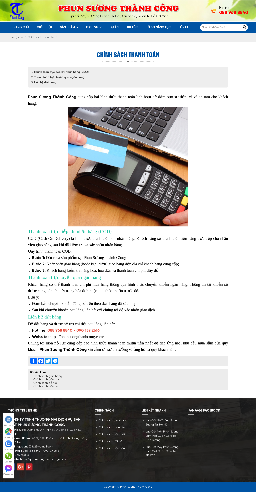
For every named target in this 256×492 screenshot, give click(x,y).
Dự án (114, 27)
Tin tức (132, 27)
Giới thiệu (44, 27)
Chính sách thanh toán (113, 427)
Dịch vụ (94, 27)
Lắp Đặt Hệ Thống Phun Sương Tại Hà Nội (161, 422)
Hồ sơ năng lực (158, 27)
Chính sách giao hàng (47, 376)
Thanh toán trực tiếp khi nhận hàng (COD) (61, 72)
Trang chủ (20, 27)
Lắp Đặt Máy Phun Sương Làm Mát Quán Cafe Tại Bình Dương (162, 436)
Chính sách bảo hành (47, 386)
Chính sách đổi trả (45, 383)
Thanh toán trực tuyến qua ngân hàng (59, 77)
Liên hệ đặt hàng (45, 82)
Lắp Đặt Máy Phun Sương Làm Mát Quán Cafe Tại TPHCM (162, 451)
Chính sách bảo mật (46, 379)
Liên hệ (184, 27)
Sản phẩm (69, 27)
